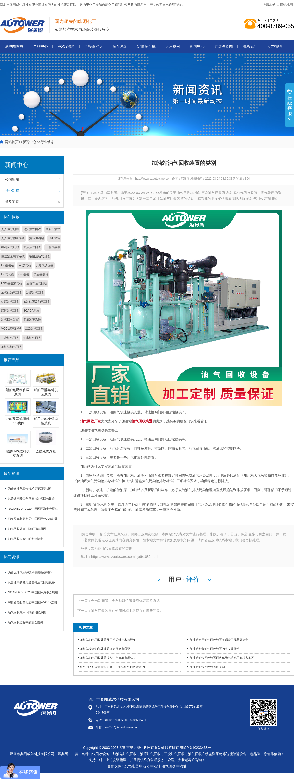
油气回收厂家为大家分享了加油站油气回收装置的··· (113, 667)
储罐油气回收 (10, 301)
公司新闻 (12, 179)
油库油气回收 (32, 337)
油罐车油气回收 (36, 283)
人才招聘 (274, 46)
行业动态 (47, 142)
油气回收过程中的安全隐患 (25, 539)
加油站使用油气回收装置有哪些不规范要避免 (219, 640)
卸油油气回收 (32, 247)
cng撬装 (23, 274)
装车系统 (120, 46)
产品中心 (40, 46)
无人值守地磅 (10, 229)
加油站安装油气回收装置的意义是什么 (215, 649)
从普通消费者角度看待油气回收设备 (31, 498)
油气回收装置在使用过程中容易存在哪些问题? (126, 611)
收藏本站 (269, 5)
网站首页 (12, 142)
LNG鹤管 (55, 238)
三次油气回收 (10, 337)
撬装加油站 (53, 229)
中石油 (155, 766)
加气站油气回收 (11, 292)
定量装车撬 (146, 46)
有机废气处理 (10, 247)
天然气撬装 (53, 247)
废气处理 (131, 766)
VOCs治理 (66, 46)
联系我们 (250, 46)
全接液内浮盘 (46, 451)
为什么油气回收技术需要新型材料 (30, 488)
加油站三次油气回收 (36, 301)
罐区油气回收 (10, 310)
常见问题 (12, 202)
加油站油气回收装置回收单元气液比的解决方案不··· (223, 658)
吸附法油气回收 (39, 256)
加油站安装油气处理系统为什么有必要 (105, 649)
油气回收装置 (10, 319)
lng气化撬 (7, 274)
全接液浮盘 (94, 46)
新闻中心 (197, 46)
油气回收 (127, 5)
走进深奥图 (223, 46)
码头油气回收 (32, 229)
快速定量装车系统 (13, 256)
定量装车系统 (32, 319)
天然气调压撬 (44, 265)
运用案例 (172, 46)
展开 (289, 108)
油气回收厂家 (90, 421)
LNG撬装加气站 (11, 283)
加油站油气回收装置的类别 (207, 667)
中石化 (144, 766)
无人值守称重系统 (13, 238)
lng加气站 (24, 265)
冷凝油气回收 (35, 292)
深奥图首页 (14, 46)
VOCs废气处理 (11, 328)
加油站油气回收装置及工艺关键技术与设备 (108, 640)
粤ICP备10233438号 (195, 748)
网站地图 (286, 5)
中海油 (181, 766)
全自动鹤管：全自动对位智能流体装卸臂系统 (125, 601)
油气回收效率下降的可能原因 (27, 529)
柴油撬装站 (41, 274)
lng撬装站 (7, 265)
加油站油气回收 (11, 347)
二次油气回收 (34, 328)
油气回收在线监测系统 (205, 754)
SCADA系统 (31, 310)
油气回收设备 (99, 754)
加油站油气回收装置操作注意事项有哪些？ (108, 658)
